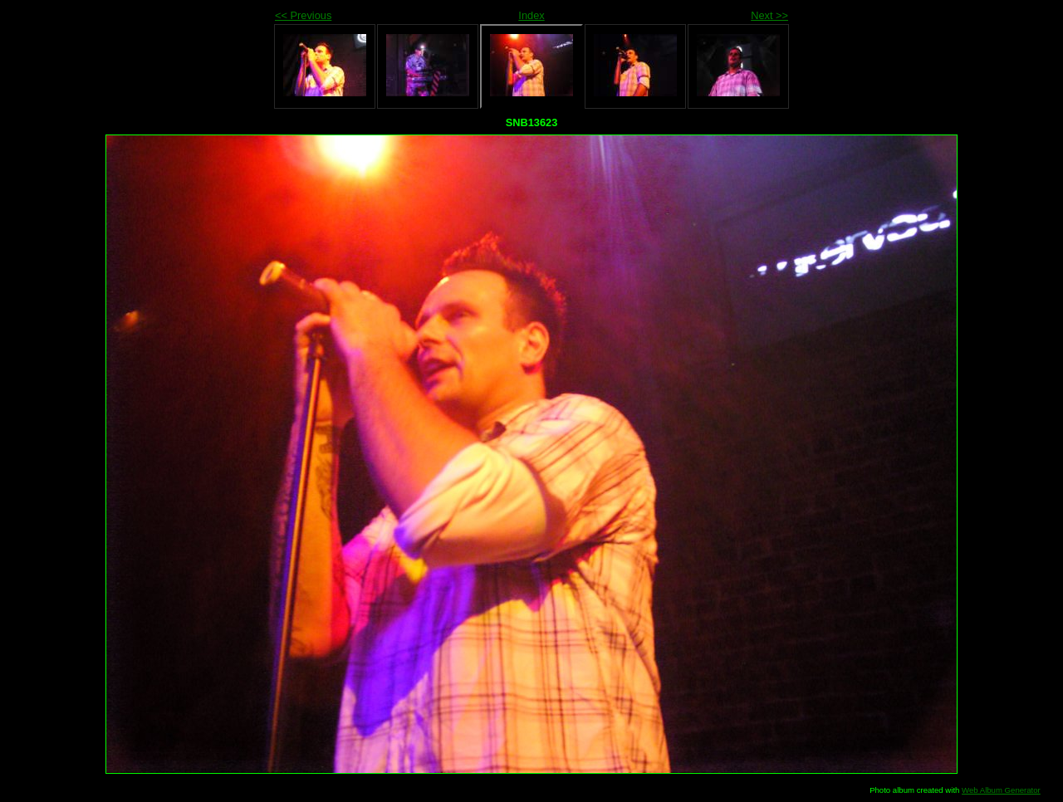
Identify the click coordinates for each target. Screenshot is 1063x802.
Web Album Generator (1001, 790)
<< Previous (303, 15)
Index (531, 15)
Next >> (769, 15)
